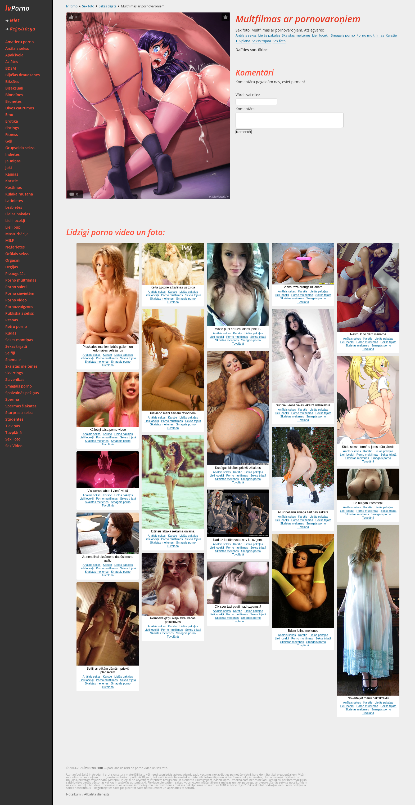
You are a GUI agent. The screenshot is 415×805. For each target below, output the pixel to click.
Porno (17, 7)
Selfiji (10, 352)
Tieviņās (12, 425)
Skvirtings (14, 372)
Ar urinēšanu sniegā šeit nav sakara (303, 512)
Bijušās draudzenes (22, 74)
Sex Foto (12, 439)
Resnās (11, 319)
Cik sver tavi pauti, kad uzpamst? (238, 606)
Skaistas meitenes (21, 366)
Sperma (12, 399)
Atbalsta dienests (97, 794)
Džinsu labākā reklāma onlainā (172, 531)
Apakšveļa (14, 54)
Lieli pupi (13, 227)
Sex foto (88, 6)
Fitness (11, 134)
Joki (8, 167)
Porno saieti (16, 286)
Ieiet (12, 20)
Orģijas (11, 266)
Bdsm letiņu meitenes (303, 631)
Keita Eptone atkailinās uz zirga (173, 287)
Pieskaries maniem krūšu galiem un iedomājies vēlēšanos (108, 348)
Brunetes (13, 101)
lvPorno (72, 6)
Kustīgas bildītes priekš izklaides (238, 468)
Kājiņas (11, 174)
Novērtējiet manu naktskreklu (368, 698)
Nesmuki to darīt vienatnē (368, 334)
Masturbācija (17, 233)
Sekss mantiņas (19, 339)
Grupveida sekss (19, 147)
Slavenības (14, 379)
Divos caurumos (19, 107)
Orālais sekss (17, 253)
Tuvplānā (13, 432)
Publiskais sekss (19, 313)
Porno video (16, 300)
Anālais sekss (17, 48)
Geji (8, 141)
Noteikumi (74, 794)
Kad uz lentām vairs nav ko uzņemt (238, 540)
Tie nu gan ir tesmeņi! (368, 503)
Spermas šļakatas (21, 405)
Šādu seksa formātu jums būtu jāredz (368, 447)
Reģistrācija (20, 28)
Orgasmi (12, 260)
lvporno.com (93, 768)
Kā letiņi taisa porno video (107, 430)
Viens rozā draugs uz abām (303, 287)
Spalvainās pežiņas (22, 392)
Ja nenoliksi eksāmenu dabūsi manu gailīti (107, 558)
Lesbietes (13, 207)
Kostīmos (13, 187)
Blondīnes (14, 94)
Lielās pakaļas (17, 213)
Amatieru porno (19, 41)
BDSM (10, 68)
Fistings (12, 127)
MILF (9, 240)
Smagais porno (18, 386)
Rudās (10, 333)
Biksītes (12, 81)
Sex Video (13, 445)
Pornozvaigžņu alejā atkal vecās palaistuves (172, 620)
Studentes (14, 419)
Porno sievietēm (19, 293)
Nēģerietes (15, 247)
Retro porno (16, 326)
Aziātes (11, 61)
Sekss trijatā (16, 346)
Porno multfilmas (20, 280)
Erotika (11, 121)
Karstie (11, 180)
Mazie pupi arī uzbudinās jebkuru (238, 329)
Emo (9, 114)
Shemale (13, 359)
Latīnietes (14, 200)
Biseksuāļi (14, 88)
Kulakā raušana (19, 194)
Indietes (12, 154)
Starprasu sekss (19, 412)
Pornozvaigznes (19, 306)
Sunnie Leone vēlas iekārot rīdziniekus (303, 405)
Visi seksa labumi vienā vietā (107, 491)
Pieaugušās (15, 273)
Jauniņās (13, 160)
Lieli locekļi (15, 220)
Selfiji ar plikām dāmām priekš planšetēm (108, 670)
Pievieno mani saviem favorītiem (173, 413)
